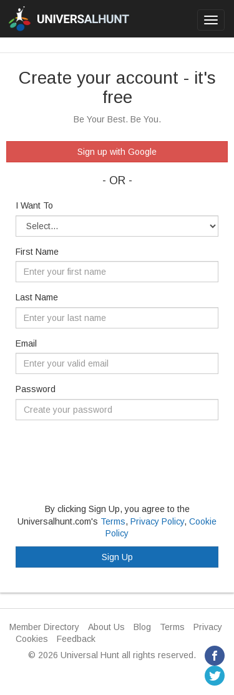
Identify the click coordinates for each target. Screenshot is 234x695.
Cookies (32, 639)
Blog (142, 627)
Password (36, 389)
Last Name (37, 297)
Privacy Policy (157, 521)
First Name (37, 252)
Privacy (207, 627)
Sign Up (117, 557)
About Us (106, 627)
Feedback (76, 639)
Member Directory (44, 627)
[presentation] (110, 454)
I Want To (34, 205)
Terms (112, 521)
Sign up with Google (117, 152)
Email (26, 343)
